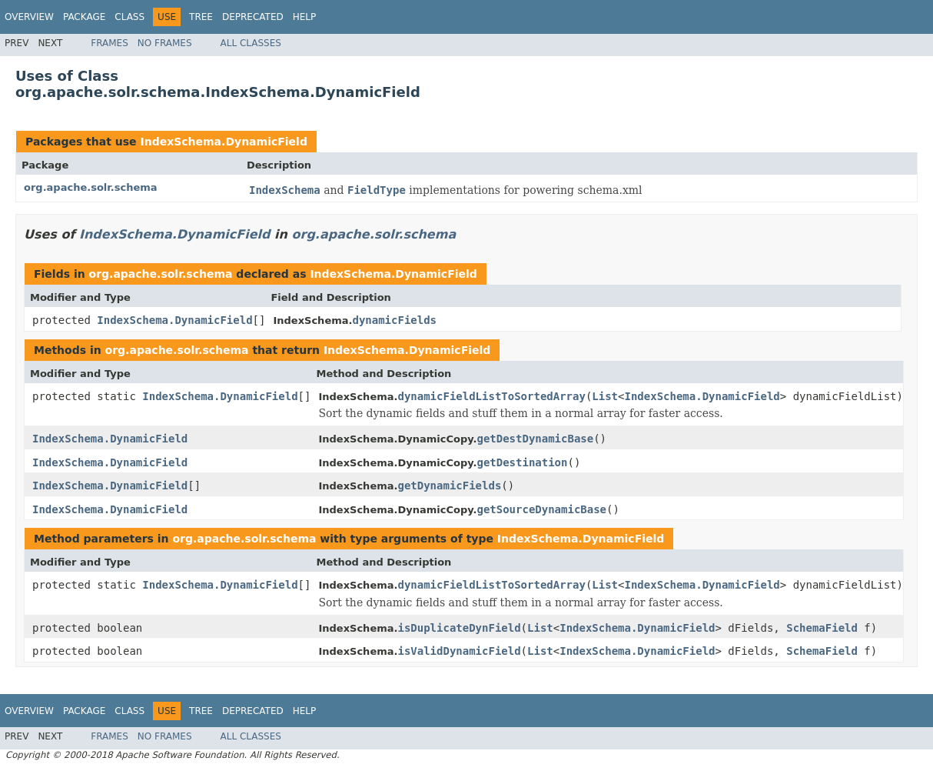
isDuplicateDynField (458, 628)
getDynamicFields (449, 485)
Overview (29, 17)
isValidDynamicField (458, 651)
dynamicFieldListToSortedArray (491, 396)
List (605, 396)
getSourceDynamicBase (541, 509)
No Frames (165, 43)
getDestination (521, 462)
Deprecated (253, 17)
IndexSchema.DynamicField (223, 141)
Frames (109, 43)
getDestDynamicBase (534, 438)
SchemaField (822, 628)
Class (129, 17)
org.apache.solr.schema (91, 187)
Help (305, 17)
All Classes (251, 43)
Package (84, 17)
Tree (201, 17)
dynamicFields (394, 320)
